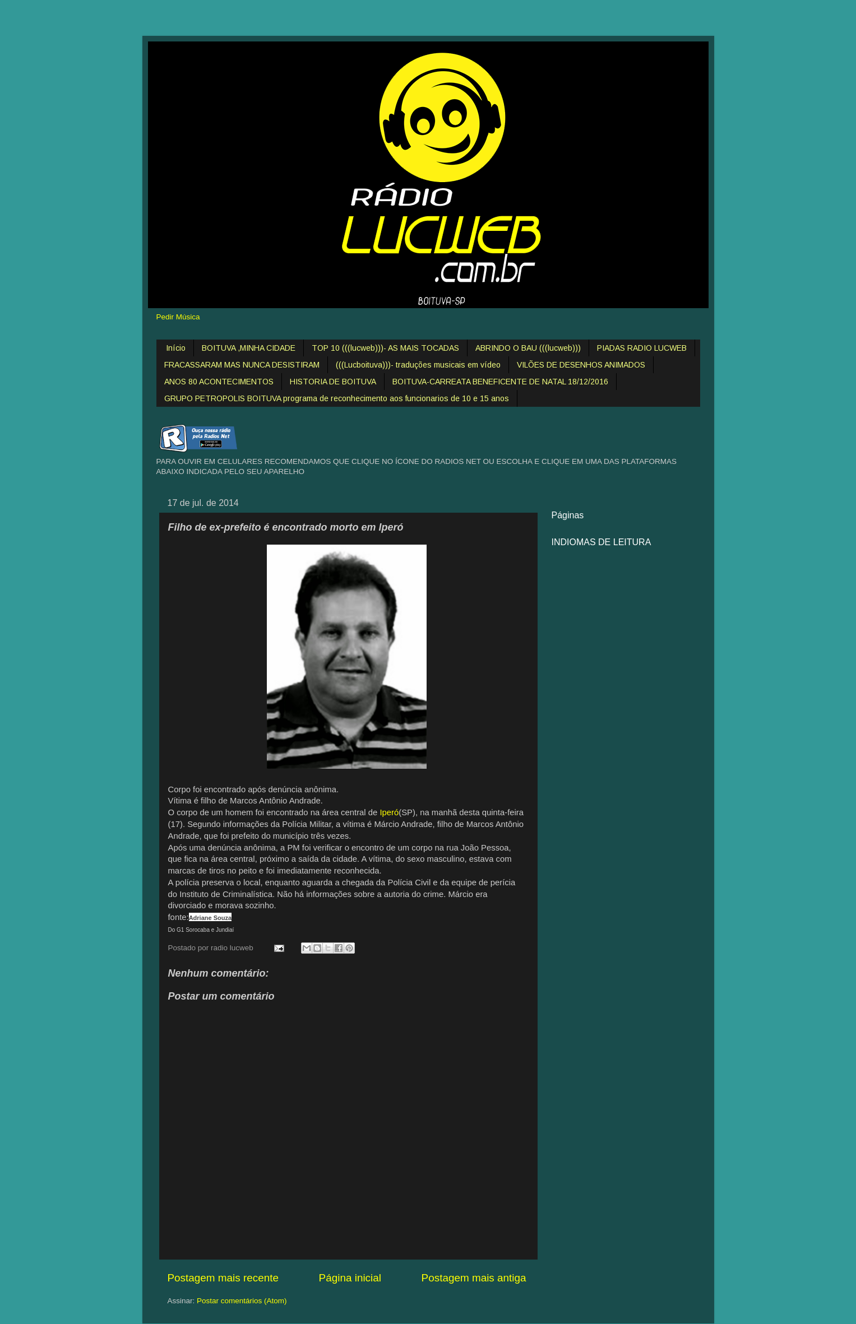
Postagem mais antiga (474, 1278)
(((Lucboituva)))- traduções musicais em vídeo (418, 364)
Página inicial (350, 1278)
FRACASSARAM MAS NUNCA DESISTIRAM (242, 364)
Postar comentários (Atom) (242, 1301)
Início (176, 347)
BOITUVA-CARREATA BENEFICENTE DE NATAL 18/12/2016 (500, 381)
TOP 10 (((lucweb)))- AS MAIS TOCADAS (385, 347)
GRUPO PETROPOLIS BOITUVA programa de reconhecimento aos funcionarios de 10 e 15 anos (336, 398)
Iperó (389, 812)
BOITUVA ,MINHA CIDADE (248, 347)
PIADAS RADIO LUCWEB (642, 347)
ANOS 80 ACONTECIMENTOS (219, 381)
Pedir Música (178, 317)
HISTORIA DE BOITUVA (333, 381)
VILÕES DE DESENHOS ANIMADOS (581, 364)
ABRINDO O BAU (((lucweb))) (528, 347)
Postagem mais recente (223, 1278)
